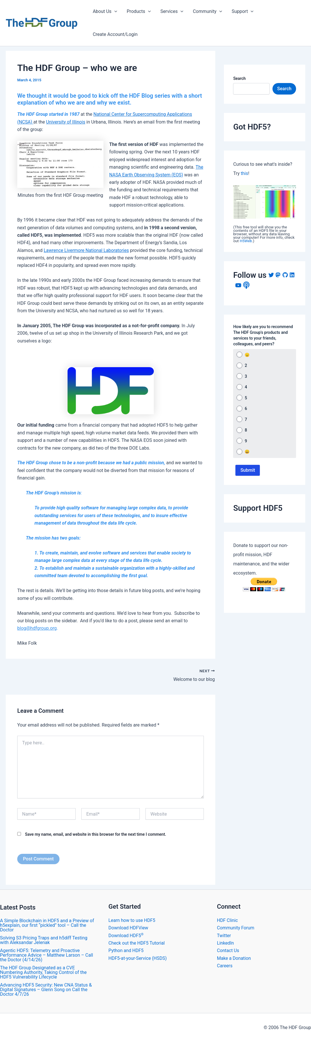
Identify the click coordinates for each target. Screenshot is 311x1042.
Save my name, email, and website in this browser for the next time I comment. (95, 834)
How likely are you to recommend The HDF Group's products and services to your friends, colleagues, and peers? (263, 335)
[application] (114, 11)
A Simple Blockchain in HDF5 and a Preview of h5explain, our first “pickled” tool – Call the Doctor (47, 925)
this (244, 173)
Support (241, 11)
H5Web (246, 241)
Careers (225, 965)
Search (239, 78)
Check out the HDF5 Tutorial (137, 943)
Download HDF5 (126, 935)
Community (206, 11)
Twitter (224, 935)
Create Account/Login (115, 34)
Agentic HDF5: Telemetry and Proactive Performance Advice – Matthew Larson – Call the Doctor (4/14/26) (46, 955)
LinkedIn (225, 943)
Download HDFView (128, 928)
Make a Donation (234, 958)
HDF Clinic (227, 920)
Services (171, 11)
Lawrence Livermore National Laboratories (87, 250)
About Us (105, 11)
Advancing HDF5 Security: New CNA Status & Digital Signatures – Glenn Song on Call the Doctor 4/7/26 (46, 989)
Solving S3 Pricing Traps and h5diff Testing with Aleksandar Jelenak (43, 940)
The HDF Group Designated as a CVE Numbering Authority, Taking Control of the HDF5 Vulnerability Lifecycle (43, 972)
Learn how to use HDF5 (132, 920)
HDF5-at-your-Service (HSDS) (138, 958)
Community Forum (236, 928)
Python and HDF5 (126, 950)
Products (138, 11)
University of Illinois (66, 122)
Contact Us (228, 950)
